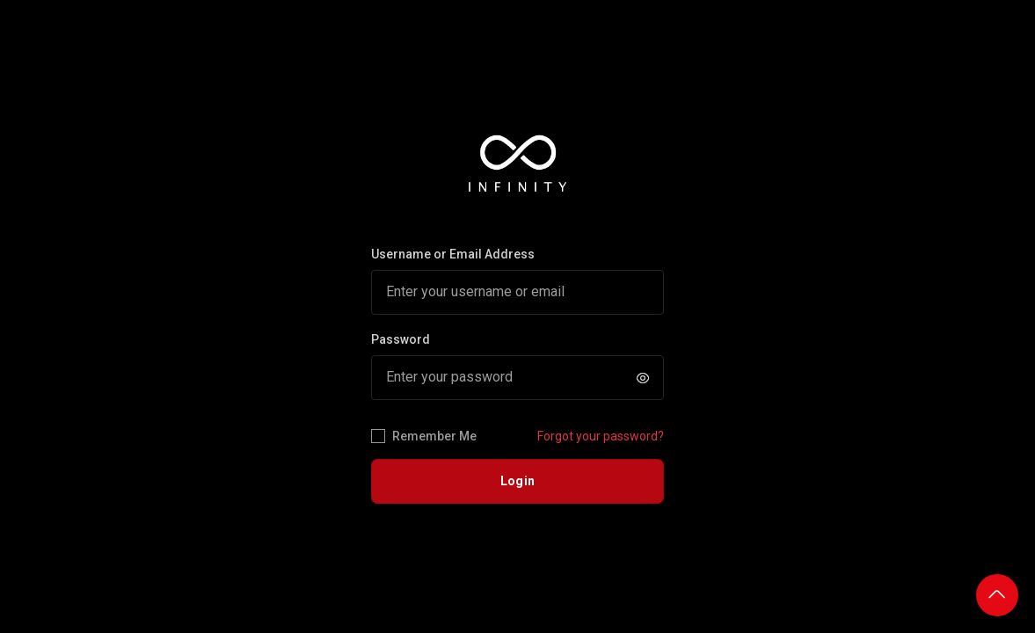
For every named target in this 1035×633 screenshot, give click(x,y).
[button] (643, 378)
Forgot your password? (600, 436)
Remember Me (424, 436)
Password (400, 339)
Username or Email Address (453, 254)
